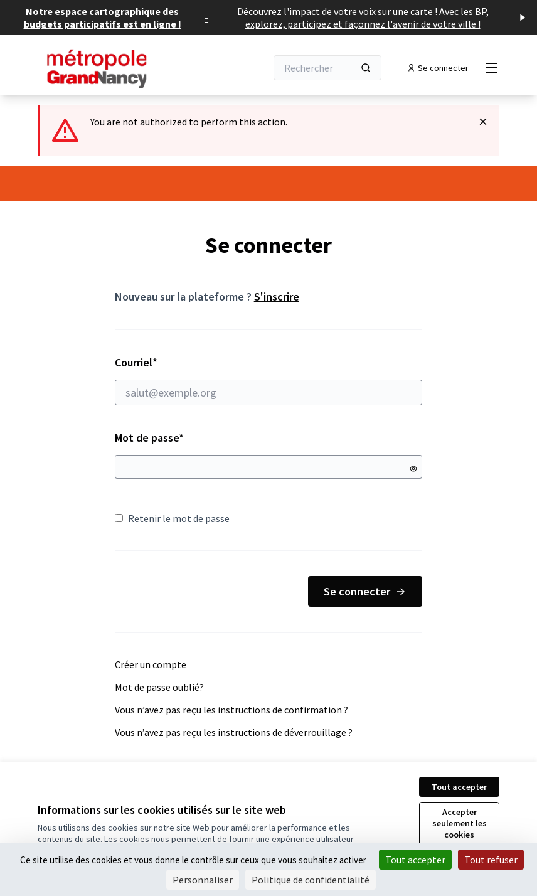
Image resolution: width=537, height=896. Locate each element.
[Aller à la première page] (121, 68)
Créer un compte (150, 664)
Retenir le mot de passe (172, 518)
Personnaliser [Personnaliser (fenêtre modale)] (203, 879)
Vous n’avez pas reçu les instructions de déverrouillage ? (234, 732)
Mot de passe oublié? (159, 687)
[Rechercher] (327, 68)
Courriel (269, 380)
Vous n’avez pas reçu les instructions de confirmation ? (231, 709)
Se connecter (365, 591)
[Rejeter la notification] (483, 121)
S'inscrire (276, 296)
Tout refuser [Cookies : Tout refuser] (491, 859)
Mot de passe (149, 437)
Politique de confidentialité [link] (311, 879)
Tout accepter (459, 786)
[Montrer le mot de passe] (413, 468)
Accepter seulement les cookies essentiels (459, 828)
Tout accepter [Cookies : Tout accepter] (415, 859)
